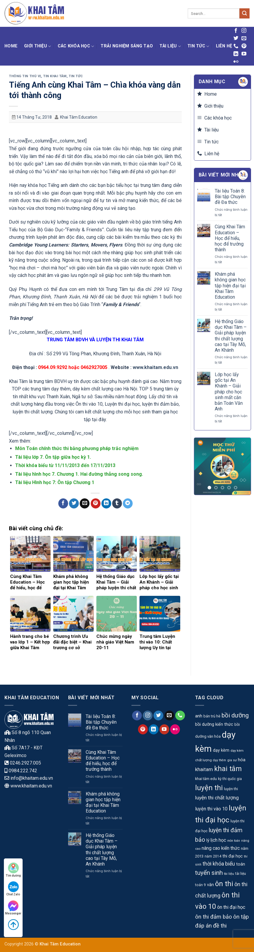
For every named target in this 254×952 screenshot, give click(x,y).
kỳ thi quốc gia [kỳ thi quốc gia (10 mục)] (230, 779)
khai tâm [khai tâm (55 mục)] (228, 769)
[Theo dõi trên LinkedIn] (235, 54)
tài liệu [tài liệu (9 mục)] (229, 874)
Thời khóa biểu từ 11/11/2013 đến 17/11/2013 (65, 465)
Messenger (13, 907)
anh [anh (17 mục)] (198, 716)
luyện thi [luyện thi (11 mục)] (231, 789)
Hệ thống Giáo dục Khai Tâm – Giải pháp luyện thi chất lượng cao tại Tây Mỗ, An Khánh (231, 336)
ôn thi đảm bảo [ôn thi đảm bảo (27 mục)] (213, 917)
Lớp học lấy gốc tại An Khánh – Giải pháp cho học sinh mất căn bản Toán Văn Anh (229, 392)
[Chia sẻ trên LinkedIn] (106, 503)
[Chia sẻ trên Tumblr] (117, 503)
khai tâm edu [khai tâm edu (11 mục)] (206, 778)
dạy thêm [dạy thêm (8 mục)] (219, 760)
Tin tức (198, 46)
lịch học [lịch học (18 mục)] (218, 840)
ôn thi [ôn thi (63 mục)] (224, 884)
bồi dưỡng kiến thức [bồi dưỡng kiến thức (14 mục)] (214, 724)
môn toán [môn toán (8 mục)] (233, 841)
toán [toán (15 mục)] (240, 864)
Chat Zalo (13, 888)
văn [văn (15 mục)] (210, 884)
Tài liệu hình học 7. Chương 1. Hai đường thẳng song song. (79, 474)
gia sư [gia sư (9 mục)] (232, 760)
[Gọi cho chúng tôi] (235, 46)
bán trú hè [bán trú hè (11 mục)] (211, 716)
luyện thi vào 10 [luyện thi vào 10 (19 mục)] (211, 809)
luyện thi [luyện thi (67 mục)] (209, 787)
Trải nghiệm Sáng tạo (127, 46)
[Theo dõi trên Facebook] (235, 30)
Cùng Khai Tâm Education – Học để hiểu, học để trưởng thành (230, 238)
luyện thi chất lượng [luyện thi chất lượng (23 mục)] (217, 798)
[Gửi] (244, 13)
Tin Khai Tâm (55, 76)
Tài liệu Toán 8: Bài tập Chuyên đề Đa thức (230, 196)
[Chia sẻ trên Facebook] (63, 503)
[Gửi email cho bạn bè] (85, 503)
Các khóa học (76, 46)
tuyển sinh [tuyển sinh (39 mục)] (209, 872)
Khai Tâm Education (78, 117)
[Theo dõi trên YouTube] (244, 54)
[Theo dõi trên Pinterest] (244, 46)
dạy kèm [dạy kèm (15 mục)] (221, 750)
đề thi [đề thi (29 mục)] (220, 925)
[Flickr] (235, 61)
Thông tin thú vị (25, 76)
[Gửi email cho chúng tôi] (244, 38)
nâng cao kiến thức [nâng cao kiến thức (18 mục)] (221, 848)
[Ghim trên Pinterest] (96, 503)
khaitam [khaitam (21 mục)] (204, 769)
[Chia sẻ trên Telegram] (128, 503)
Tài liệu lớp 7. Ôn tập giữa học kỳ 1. (53, 457)
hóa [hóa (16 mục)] (241, 759)
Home (11, 46)
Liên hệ (224, 46)
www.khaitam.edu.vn (155, 367)
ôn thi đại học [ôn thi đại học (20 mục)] (231, 907)
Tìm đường (13, 870)
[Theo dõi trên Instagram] (244, 30)
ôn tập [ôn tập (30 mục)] (241, 916)
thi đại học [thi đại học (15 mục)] (232, 856)
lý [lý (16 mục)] (207, 840)
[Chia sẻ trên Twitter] (74, 503)
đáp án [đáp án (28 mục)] (203, 925)
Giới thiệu (37, 46)
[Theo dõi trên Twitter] (235, 38)
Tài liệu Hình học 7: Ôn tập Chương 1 (54, 482)
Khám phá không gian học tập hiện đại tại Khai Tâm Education (230, 285)
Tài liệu (170, 46)
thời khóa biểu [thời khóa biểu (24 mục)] (219, 864)
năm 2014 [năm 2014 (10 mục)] (213, 856)
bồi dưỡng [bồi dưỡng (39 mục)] (235, 715)
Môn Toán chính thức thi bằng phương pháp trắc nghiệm (77, 448)
